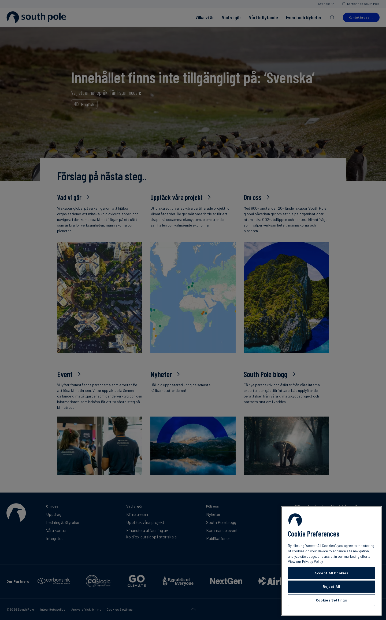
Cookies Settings (331, 600)
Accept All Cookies (331, 573)
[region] (331, 561)
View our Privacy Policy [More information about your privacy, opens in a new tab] (305, 561)
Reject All (331, 586)
